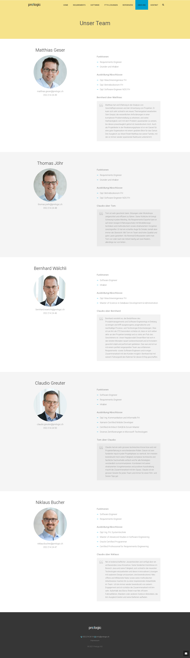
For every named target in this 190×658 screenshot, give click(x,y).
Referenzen (128, 5)
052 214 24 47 (50, 547)
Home (65, 5)
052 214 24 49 (50, 95)
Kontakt (154, 5)
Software (95, 5)
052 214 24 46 (50, 313)
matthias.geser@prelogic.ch (50, 91)
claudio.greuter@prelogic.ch (50, 424)
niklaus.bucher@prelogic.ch (50, 543)
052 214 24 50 (50, 428)
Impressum (95, 640)
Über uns (142, 5)
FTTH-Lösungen (111, 5)
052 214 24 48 (50, 208)
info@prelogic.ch (101, 637)
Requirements (79, 5)
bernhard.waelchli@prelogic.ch (50, 309)
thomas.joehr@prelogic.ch (50, 204)
